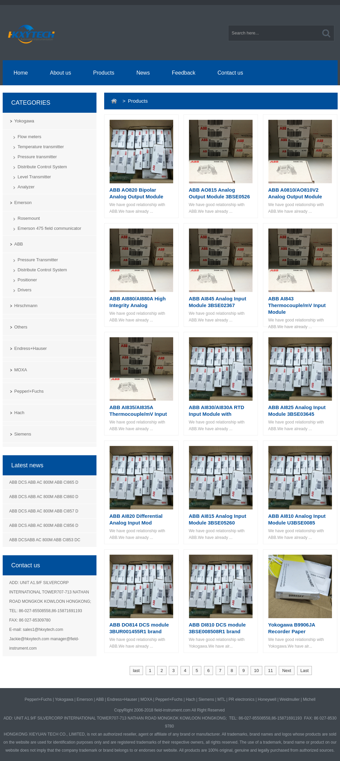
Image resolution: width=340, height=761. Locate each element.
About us (60, 73)
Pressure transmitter (37, 156)
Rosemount (29, 218)
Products (103, 73)
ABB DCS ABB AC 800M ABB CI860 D (43, 496)
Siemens (22, 434)
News (143, 73)
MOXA (20, 369)
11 (270, 670)
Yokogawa (24, 120)
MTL (221, 699)
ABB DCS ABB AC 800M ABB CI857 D (43, 511)
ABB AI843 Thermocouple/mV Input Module (297, 305)
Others (20, 326)
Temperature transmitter (41, 146)
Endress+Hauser (30, 348)
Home (20, 73)
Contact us (230, 73)
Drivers (24, 289)
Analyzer (26, 186)
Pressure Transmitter (38, 259)
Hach (19, 412)
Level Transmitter (34, 176)
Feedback (183, 73)
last (136, 670)
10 (256, 670)
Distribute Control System (42, 166)
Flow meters (30, 136)
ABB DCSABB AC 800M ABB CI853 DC (44, 540)
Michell (309, 699)
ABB (18, 244)
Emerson (23, 202)
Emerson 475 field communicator (49, 228)
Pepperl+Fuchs (29, 391)
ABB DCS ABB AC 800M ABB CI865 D (43, 482)
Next (286, 670)
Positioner (27, 279)
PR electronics (241, 699)
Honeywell (267, 699)
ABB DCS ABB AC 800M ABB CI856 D (43, 525)
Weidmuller (290, 699)
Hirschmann (26, 305)
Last (304, 670)
